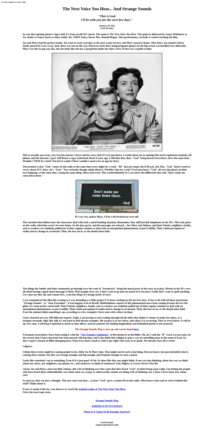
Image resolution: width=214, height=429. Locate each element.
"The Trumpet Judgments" (95, 334)
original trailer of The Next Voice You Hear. (102, 389)
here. (136, 329)
